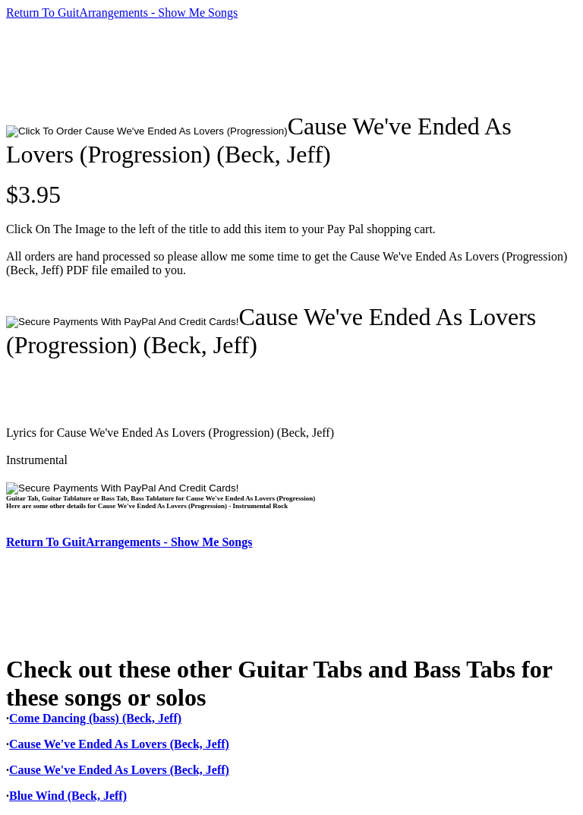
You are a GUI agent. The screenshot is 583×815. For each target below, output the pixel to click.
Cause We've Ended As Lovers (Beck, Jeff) (119, 744)
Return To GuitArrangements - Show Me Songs (122, 12)
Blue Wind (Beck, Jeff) (68, 795)
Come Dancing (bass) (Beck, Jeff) (95, 718)
